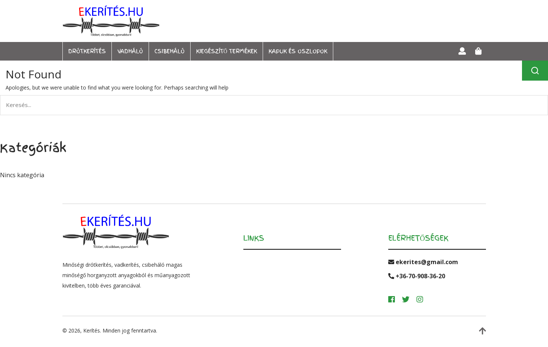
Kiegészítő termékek (226, 51)
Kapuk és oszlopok (298, 51)
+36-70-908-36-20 (416, 276)
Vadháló (130, 51)
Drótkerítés (87, 51)
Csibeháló (170, 51)
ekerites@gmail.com (423, 262)
